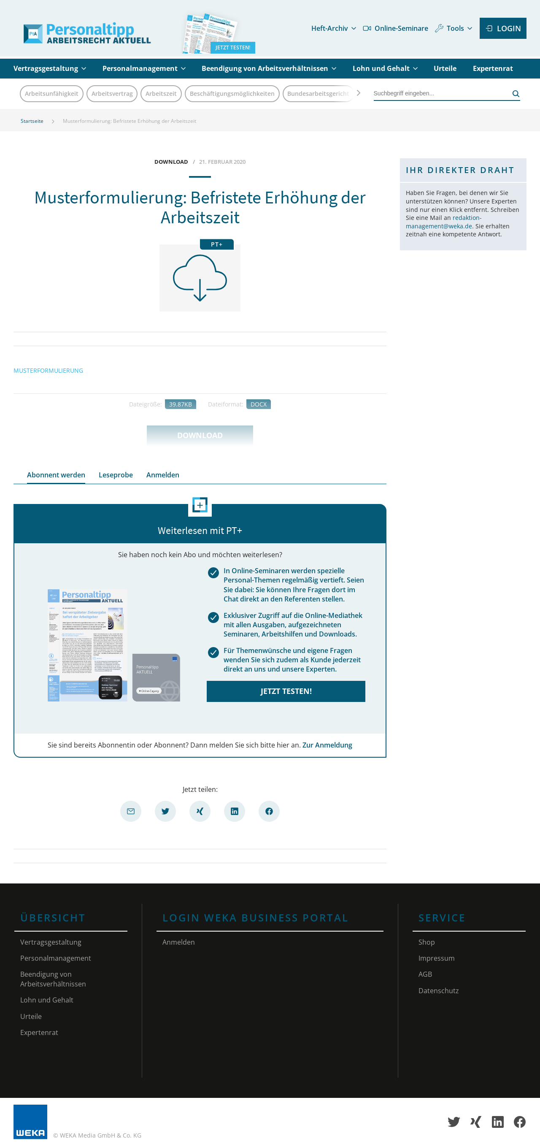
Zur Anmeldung (327, 745)
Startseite (32, 121)
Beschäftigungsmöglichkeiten (232, 93)
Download (200, 435)
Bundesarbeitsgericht (318, 93)
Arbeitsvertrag (112, 93)
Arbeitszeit (161, 93)
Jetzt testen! (286, 691)
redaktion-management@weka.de (444, 222)
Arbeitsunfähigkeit (51, 93)
